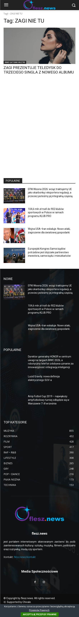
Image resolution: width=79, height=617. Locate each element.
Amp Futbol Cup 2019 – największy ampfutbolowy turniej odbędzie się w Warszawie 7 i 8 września (48, 400)
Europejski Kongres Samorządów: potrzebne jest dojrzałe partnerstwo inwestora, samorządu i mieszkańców (49, 252)
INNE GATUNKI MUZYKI (15, 62)
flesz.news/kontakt (25, 557)
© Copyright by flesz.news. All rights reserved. (29, 598)
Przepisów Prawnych (39, 610)
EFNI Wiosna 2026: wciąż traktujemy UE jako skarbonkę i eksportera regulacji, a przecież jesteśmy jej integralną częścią (50, 193)
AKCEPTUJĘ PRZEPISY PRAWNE (39, 614)
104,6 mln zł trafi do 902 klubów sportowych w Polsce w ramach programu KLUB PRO (46, 212)
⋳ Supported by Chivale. (17, 602)
